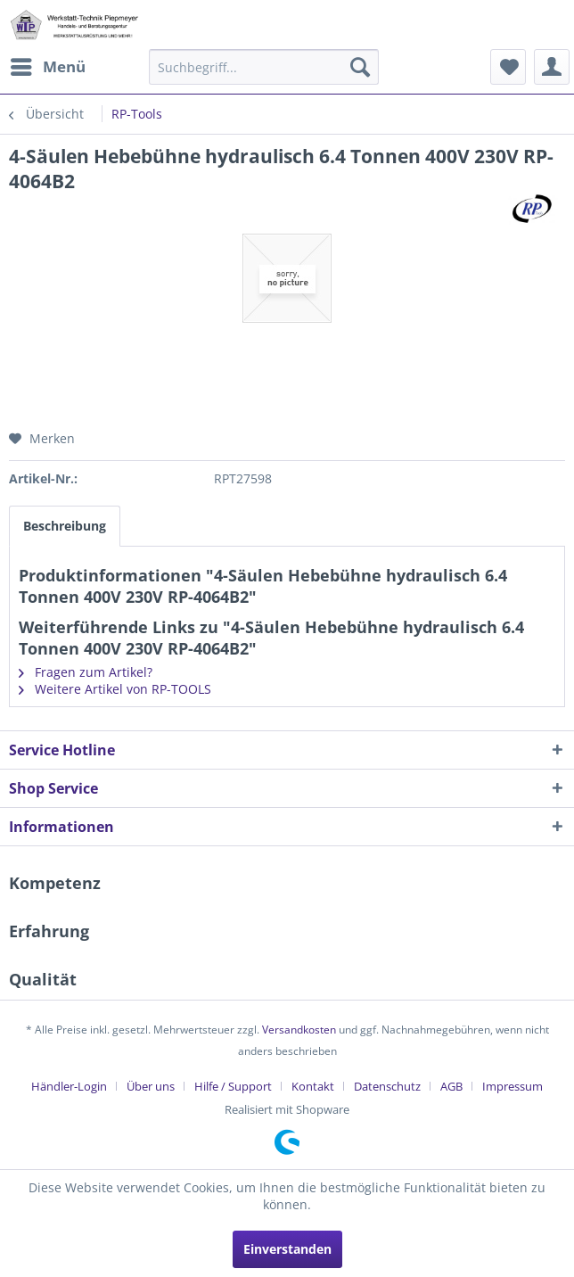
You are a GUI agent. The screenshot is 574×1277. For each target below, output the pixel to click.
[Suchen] (360, 67)
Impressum (512, 1086)
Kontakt (312, 1086)
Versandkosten (299, 1029)
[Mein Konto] (552, 67)
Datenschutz (387, 1086)
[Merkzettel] (508, 67)
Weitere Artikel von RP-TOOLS (115, 688)
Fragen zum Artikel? (85, 671)
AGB (451, 1086)
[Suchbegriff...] (264, 67)
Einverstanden (287, 1248)
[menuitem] (47, 67)
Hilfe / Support (233, 1086)
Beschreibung (64, 525)
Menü (48, 65)
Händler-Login (69, 1086)
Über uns (151, 1086)
